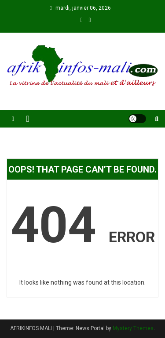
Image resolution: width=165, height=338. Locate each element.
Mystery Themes (133, 328)
